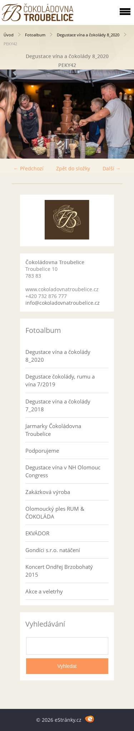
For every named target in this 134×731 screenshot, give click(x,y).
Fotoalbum (35, 34)
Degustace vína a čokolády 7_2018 (57, 405)
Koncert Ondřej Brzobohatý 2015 (59, 570)
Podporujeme (42, 450)
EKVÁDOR (37, 533)
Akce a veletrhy (44, 591)
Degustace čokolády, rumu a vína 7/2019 (60, 380)
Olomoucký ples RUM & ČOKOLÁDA (54, 512)
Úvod (9, 34)
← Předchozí (29, 168)
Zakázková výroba (47, 491)
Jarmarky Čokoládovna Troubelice (53, 429)
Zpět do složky (73, 168)
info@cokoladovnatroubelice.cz (62, 302)
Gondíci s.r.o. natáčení (52, 550)
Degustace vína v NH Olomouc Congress (62, 471)
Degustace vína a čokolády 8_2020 (88, 34)
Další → (112, 168)
